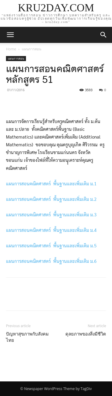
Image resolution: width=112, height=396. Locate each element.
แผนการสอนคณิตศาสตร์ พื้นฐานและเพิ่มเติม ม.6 (51, 261)
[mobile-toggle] (10, 35)
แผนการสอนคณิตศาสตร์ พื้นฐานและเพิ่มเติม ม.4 (51, 230)
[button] (103, 35)
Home (11, 49)
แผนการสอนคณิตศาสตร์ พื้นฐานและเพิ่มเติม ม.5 (51, 245)
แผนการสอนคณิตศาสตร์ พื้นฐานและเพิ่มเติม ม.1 (51, 183)
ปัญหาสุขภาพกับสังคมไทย (27, 337)
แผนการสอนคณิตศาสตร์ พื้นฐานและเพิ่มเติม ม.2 (51, 199)
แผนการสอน (31, 49)
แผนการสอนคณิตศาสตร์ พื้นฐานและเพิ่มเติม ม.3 (51, 214)
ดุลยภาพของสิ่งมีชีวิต (85, 334)
